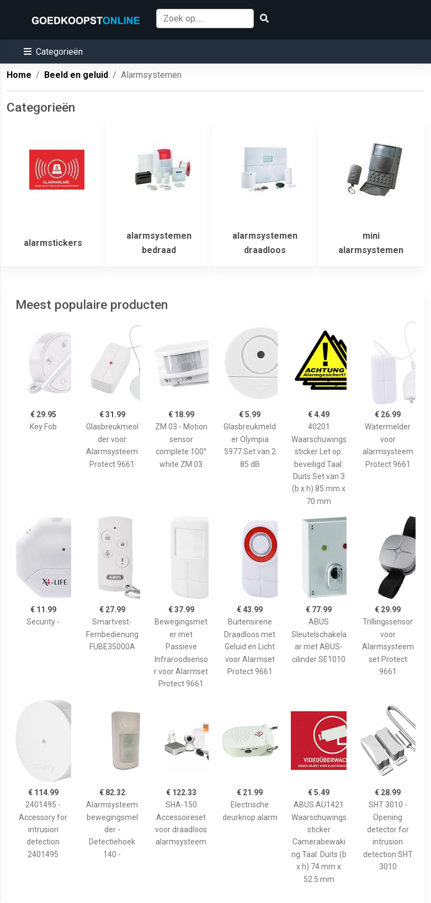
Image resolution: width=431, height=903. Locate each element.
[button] (53, 51)
